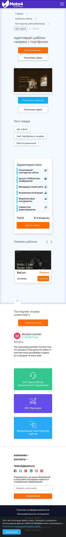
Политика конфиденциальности (33, 509)
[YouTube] (25, 471)
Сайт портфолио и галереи (30, 136)
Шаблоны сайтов (23, 18)
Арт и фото (20, 28)
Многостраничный (26, 143)
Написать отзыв (33, 322)
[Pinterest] (41, 471)
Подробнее (43, 278)
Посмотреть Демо (33, 57)
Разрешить (11, 531)
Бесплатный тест (32, 50)
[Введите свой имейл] (33, 488)
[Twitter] (20, 471)
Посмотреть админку (33, 100)
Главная (19, 13)
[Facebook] (15, 471)
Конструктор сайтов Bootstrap (30, 23)
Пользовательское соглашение (33, 513)
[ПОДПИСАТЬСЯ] (33, 496)
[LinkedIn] (31, 471)
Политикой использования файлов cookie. (22, 526)
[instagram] (36, 471)
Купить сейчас (33, 225)
